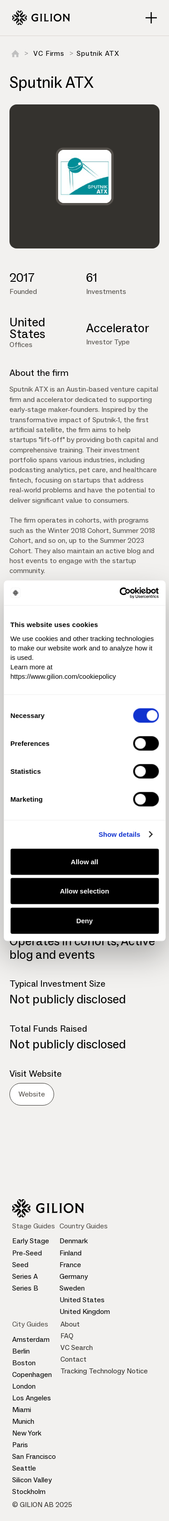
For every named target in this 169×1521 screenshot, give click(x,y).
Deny (84, 920)
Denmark (73, 1241)
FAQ (66, 1335)
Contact (73, 1359)
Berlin (21, 1351)
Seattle (24, 1468)
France (70, 1264)
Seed (20, 1264)
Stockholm (29, 1491)
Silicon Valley (32, 1480)
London (24, 1386)
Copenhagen (32, 1374)
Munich (23, 1421)
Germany (73, 1276)
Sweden (72, 1288)
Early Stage (30, 1241)
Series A (25, 1276)
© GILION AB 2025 (42, 1504)
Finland (70, 1253)
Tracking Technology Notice (104, 1371)
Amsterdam (31, 1339)
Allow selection (84, 891)
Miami (21, 1409)
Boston (24, 1363)
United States (82, 1299)
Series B (25, 1288)
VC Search (76, 1347)
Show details (120, 834)
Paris (20, 1444)
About (70, 1324)
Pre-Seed (27, 1253)
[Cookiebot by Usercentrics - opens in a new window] (120, 593)
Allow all (84, 861)
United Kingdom (84, 1311)
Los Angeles (31, 1398)
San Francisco (34, 1456)
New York (26, 1433)
